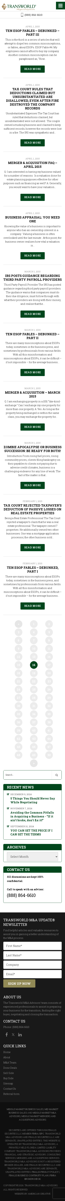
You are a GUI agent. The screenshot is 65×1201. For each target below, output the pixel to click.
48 (18, 755)
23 (49, 681)
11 (49, 648)
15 (18, 665)
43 (34, 738)
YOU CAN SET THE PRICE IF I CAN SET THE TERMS (31, 832)
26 (49, 689)
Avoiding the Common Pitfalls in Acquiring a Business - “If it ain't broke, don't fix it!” (32, 816)
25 (34, 689)
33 (18, 714)
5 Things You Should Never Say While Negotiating (32, 800)
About (6, 1057)
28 (34, 697)
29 (49, 697)
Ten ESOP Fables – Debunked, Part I (32, 569)
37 (34, 722)
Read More (32, 69)
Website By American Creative (33, 1193)
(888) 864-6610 (33, 15)
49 (34, 755)
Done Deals (10, 1067)
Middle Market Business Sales (25, 1109)
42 (18, 738)
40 (34, 730)
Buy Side (8, 1078)
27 (18, 697)
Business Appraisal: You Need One (32, 219)
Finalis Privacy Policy (45, 1171)
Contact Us (9, 1088)
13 (33, 657)
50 (49, 755)
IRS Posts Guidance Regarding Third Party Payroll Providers (32, 278)
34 (34, 714)
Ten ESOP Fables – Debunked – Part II (32, 336)
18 (18, 673)
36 (18, 722)
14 (49, 657)
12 (18, 657)
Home (7, 1052)
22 (34, 681)
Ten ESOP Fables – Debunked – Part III (32, 33)
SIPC (41, 1133)
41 (49, 730)
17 (49, 665)
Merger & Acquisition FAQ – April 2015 (32, 165)
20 (49, 673)
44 (49, 738)
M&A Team (9, 1062)
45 (18, 747)
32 (49, 706)
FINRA (35, 1133)
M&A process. (15, 938)
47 (49, 747)
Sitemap (8, 1083)
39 (18, 730)
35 (49, 714)
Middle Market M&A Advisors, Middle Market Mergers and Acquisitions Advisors (32, 1116)
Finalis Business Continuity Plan (28, 1175)
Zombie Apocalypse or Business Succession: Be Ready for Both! (33, 449)
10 (33, 648)
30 (18, 706)
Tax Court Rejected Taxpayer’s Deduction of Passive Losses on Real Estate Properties (32, 509)
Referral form (11, 1094)
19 (33, 673)
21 (18, 681)
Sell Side (8, 1073)
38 (49, 722)
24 (18, 689)
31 (33, 706)
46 (34, 747)
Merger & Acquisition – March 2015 (32, 394)
